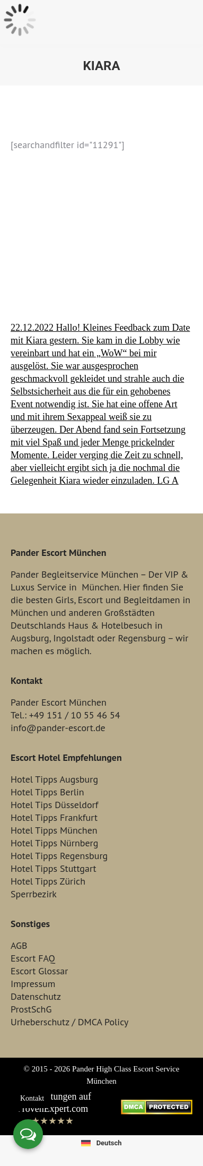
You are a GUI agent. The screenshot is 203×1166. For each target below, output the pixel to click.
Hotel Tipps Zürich (48, 881)
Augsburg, (30, 638)
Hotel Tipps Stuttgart (53, 868)
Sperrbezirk (34, 894)
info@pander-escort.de (58, 728)
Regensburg (141, 638)
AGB (19, 945)
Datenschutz (36, 996)
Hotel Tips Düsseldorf (54, 805)
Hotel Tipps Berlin (47, 792)
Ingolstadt (73, 638)
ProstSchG (31, 1009)
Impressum (33, 984)
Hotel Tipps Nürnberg (54, 843)
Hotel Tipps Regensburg (59, 856)
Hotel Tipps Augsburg (54, 779)
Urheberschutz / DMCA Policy (69, 1022)
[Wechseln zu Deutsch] (101, 1142)
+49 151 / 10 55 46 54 (74, 715)
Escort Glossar (39, 971)
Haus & (83, 625)
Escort (90, 600)
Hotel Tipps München (54, 830)
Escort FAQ (33, 958)
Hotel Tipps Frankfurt (54, 817)
